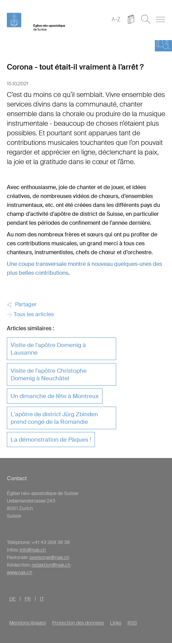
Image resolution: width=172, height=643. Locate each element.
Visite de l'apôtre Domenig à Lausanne (48, 348)
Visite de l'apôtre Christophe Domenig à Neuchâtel (49, 374)
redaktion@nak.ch (51, 565)
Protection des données (78, 623)
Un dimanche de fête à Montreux (55, 396)
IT (42, 599)
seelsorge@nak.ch (49, 557)
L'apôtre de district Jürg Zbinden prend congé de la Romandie (54, 417)
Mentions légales (27, 623)
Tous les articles (30, 314)
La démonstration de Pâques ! (51, 439)
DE (12, 599)
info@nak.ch (33, 550)
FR (28, 599)
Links (115, 623)
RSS (132, 623)
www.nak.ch (19, 572)
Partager (22, 304)
